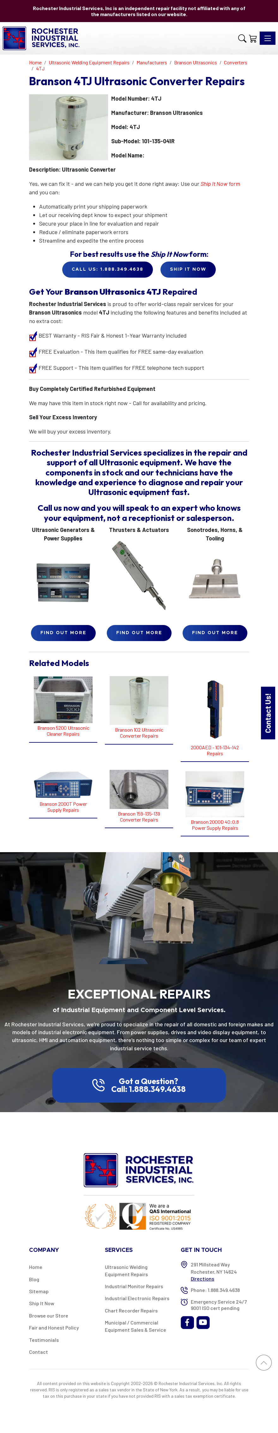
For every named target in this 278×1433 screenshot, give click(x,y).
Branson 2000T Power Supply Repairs (63, 807)
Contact (38, 1352)
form (220, 183)
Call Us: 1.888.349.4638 (107, 269)
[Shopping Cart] (253, 38)
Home (35, 1267)
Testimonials (44, 1340)
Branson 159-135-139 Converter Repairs (139, 817)
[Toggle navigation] (267, 38)
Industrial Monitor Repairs (134, 1286)
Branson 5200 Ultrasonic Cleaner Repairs (63, 731)
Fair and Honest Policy (54, 1327)
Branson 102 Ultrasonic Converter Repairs (139, 733)
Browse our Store (48, 1315)
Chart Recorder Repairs (131, 1310)
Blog (34, 1279)
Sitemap (39, 1291)
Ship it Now (188, 269)
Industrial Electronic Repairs (137, 1298)
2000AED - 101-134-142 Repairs (215, 750)
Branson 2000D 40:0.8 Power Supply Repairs (215, 825)
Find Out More (63, 633)
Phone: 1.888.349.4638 (215, 1290)
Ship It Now (41, 1303)
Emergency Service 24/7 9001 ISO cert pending (219, 1305)
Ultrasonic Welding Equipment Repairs (126, 1270)
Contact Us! (267, 713)
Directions (202, 1279)
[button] (242, 38)
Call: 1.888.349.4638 (148, 1089)
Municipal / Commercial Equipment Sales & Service (135, 1325)
